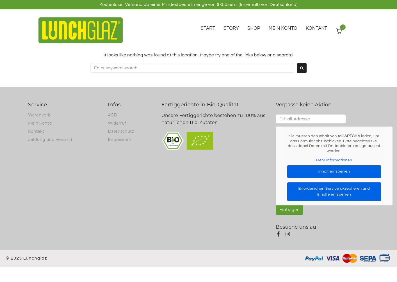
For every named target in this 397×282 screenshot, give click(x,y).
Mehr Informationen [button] (334, 160)
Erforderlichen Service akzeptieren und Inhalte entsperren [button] (334, 191)
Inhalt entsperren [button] (334, 171)
